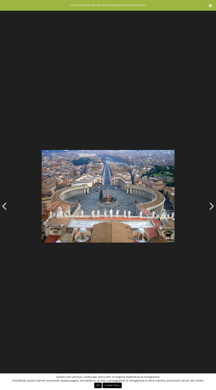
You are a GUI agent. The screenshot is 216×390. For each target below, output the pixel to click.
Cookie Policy (112, 385)
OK (98, 385)
